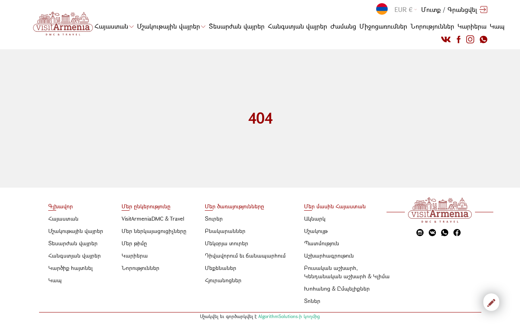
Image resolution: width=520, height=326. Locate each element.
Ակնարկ (315, 218)
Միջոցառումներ (383, 26)
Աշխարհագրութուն (329, 255)
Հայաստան (114, 26)
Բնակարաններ (225, 231)
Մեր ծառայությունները (234, 206)
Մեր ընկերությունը (146, 206)
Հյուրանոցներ (223, 280)
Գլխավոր (60, 206)
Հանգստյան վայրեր (297, 26)
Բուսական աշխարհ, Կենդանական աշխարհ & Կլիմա (347, 272)
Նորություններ (432, 26)
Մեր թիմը (134, 243)
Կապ (497, 26)
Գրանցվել (462, 9)
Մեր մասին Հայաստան (335, 206)
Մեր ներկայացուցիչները (154, 231)
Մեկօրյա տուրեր (226, 243)
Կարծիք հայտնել (70, 268)
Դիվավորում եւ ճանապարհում (245, 255)
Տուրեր (214, 218)
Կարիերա (472, 26)
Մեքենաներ (220, 268)
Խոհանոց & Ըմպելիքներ (337, 288)
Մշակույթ (316, 231)
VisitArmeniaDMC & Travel (153, 218)
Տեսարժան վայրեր (237, 26)
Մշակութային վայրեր (171, 26)
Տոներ (312, 301)
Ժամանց (343, 26)
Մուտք (431, 9)
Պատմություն (321, 243)
